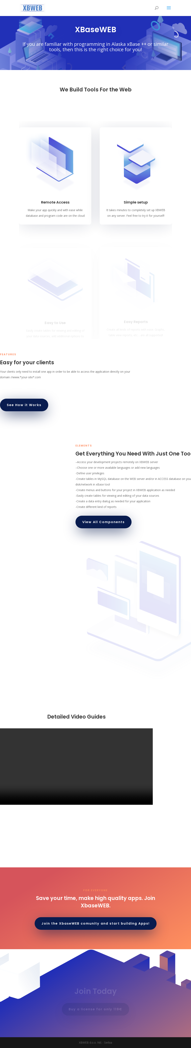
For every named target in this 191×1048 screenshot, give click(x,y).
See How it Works (24, 405)
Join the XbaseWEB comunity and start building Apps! (95, 923)
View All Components (103, 522)
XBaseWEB (95, 29)
